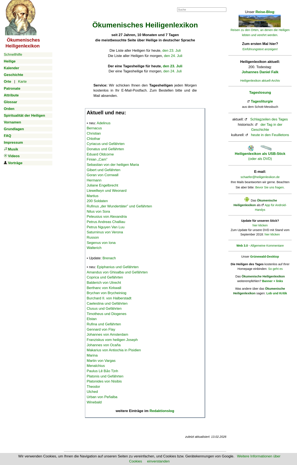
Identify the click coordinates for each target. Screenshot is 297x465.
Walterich (94, 248)
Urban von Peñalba (102, 397)
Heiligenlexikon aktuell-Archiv (260, 80)
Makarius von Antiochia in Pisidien (114, 350)
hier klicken (260, 225)
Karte (22, 82)
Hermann (94, 180)
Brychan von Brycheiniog (106, 293)
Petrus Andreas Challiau (106, 222)
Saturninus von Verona (105, 232)
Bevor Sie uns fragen (269, 187)
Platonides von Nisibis (104, 381)
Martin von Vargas (101, 361)
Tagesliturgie (262, 101)
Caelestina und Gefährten (107, 303)
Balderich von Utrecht (104, 283)
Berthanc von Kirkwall (104, 288)
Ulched (92, 392)
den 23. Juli (171, 51)
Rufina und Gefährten (104, 324)
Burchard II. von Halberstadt (109, 298)
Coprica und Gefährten (105, 277)
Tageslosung (260, 93)
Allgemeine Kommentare (267, 245)
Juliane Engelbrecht (102, 185)
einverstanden (158, 461)
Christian (94, 133)
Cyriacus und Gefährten (106, 144)
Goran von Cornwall (102, 175)
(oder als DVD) (260, 153)
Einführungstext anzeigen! (260, 49)
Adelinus (104, 123)
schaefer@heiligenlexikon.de (260, 177)
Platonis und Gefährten (105, 376)
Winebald (94, 402)
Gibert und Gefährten (103, 170)
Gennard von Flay (101, 329)
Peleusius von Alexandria (107, 217)
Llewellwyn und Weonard (107, 191)
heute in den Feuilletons (270, 135)
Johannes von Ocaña (104, 345)
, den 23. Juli (171, 66)
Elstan (92, 319)
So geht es (275, 268)
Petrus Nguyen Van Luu (105, 227)
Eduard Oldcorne (100, 154)
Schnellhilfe (13, 55)
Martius (93, 196)
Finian (97, 159)
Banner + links (272, 281)
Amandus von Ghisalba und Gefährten (117, 272)
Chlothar (93, 139)
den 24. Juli (173, 56)
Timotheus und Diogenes (106, 314)
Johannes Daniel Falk (260, 72)
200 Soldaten (97, 201)
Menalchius (96, 366)
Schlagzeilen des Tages (269, 119)
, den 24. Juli (171, 71)
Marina (92, 355)
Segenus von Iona (101, 243)
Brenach (109, 258)
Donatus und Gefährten (105, 149)
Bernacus (94, 128)
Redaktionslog (162, 411)
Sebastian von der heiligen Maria (113, 165)
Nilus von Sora (98, 212)
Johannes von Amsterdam (107, 335)
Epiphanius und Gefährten (118, 267)
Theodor (93, 387)
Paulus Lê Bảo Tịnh (102, 371)
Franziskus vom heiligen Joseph (112, 340)
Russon (93, 237)
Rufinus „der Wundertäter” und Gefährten (119, 206)
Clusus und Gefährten (104, 309)
